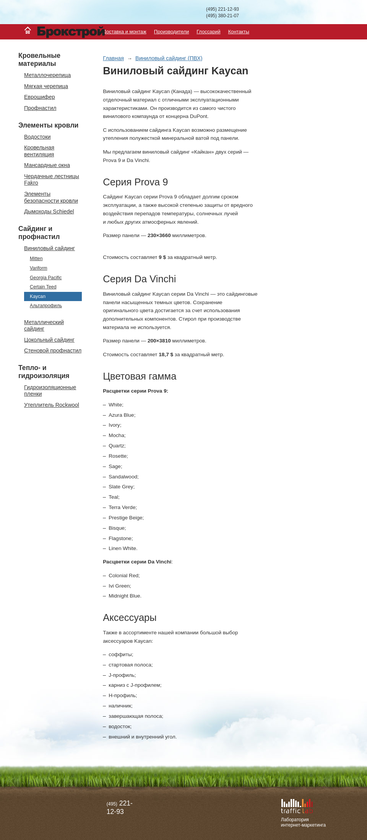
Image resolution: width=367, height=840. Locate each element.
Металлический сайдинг (44, 325)
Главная (113, 58)
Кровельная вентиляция (39, 150)
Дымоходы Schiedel (49, 211)
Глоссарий (208, 31)
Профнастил (40, 108)
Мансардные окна (47, 165)
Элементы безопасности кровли (51, 197)
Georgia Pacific (46, 277)
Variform (38, 268)
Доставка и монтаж (124, 31)
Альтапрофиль (46, 305)
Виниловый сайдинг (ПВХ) (169, 58)
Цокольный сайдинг (49, 340)
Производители (171, 31)
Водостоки (37, 137)
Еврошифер (39, 97)
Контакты (238, 31)
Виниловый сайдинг (49, 248)
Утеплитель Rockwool (51, 405)
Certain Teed (43, 287)
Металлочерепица (47, 75)
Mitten (36, 258)
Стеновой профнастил (52, 350)
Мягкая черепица (46, 86)
